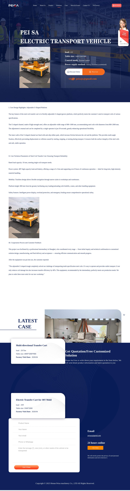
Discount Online (73, 72)
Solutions (59, 5)
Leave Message (124, 43)
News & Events (75, 5)
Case (66, 5)
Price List (93, 72)
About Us (43, 5)
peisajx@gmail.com (94, 436)
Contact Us (86, 5)
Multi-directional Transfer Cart (32, 345)
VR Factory (96, 5)
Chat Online (95, 448)
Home (35, 5)
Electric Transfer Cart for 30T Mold (35, 400)
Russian (116, 5)
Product (51, 5)
